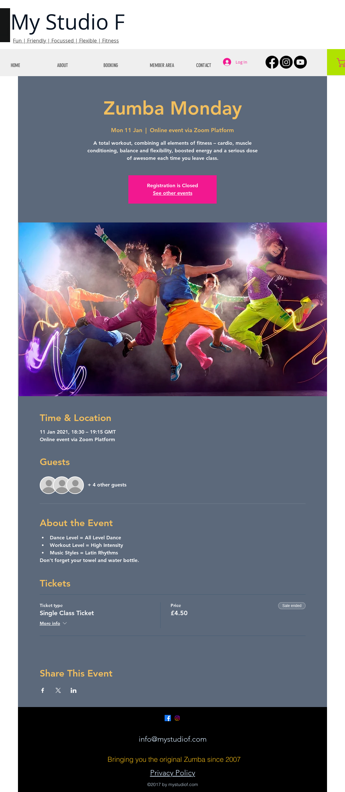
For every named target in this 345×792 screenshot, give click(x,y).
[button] (75, 65)
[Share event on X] (58, 690)
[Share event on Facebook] (43, 690)
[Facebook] (272, 62)
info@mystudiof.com (173, 739)
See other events (172, 193)
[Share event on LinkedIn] (74, 690)
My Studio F (67, 22)
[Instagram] (286, 62)
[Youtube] (300, 62)
